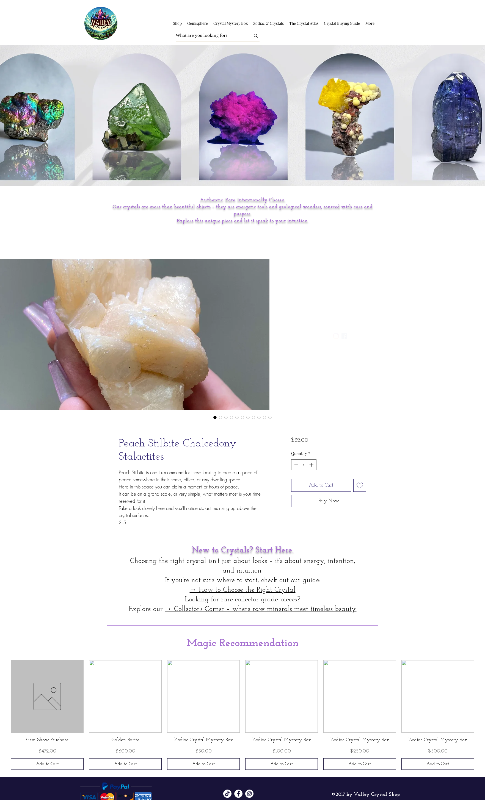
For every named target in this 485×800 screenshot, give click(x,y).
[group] (242, 715)
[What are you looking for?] (209, 35)
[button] (177, 23)
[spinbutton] (303, 465)
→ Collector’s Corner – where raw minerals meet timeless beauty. (261, 609)
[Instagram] (249, 794)
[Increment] (312, 465)
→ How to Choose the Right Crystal (243, 590)
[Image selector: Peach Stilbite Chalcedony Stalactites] (215, 417)
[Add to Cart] (47, 764)
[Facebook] (238, 794)
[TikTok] (227, 794)
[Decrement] (295, 465)
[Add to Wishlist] (359, 485)
